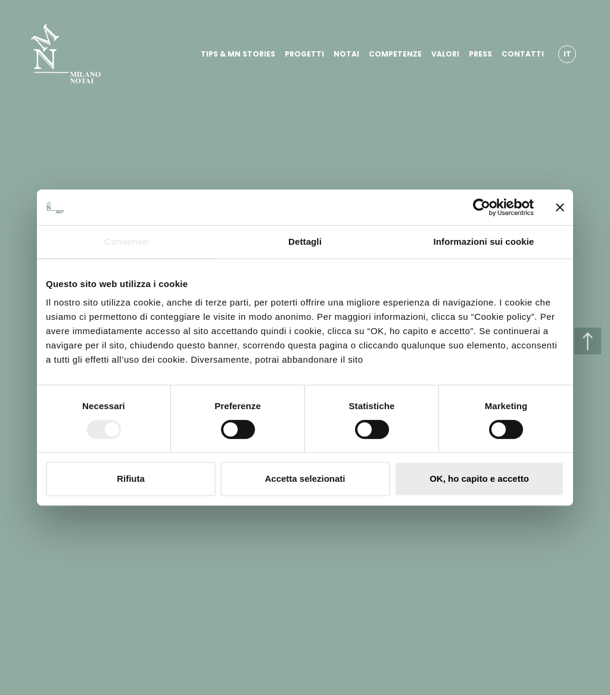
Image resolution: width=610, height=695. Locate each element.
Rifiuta (131, 478)
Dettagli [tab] (305, 241)
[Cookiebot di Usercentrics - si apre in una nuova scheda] (482, 207)
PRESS (480, 54)
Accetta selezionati (304, 478)
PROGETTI (304, 54)
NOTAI (346, 54)
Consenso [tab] (126, 241)
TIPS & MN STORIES (238, 54)
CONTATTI (523, 54)
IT (567, 54)
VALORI (445, 54)
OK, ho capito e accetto (479, 478)
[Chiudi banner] (560, 207)
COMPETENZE (395, 54)
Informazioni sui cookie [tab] (484, 241)
